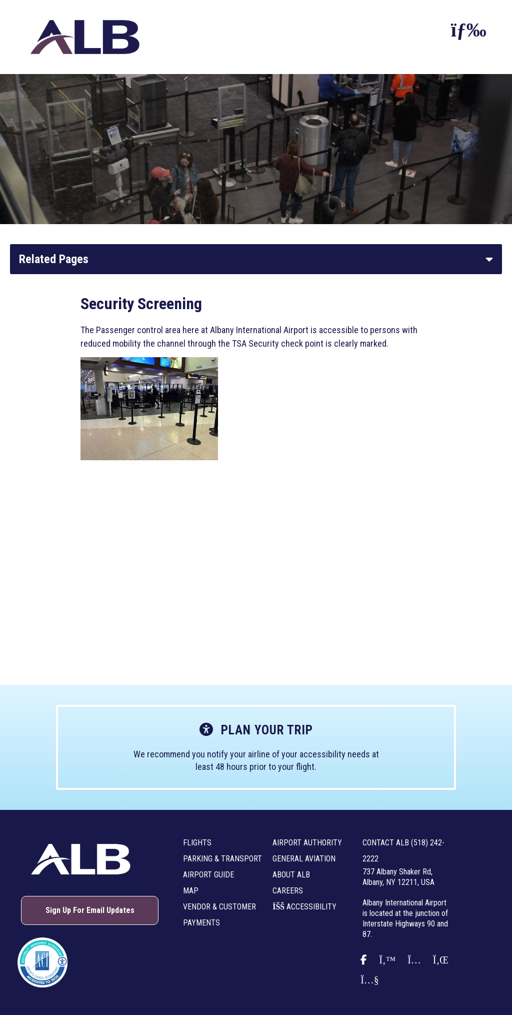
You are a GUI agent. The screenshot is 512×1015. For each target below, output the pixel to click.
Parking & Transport (222, 858)
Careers (287, 890)
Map (190, 890)
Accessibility (304, 906)
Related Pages (53, 259)
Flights (197, 842)
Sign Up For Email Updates (90, 910)
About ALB (291, 874)
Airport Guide (208, 874)
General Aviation (304, 858)
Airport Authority (307, 842)
